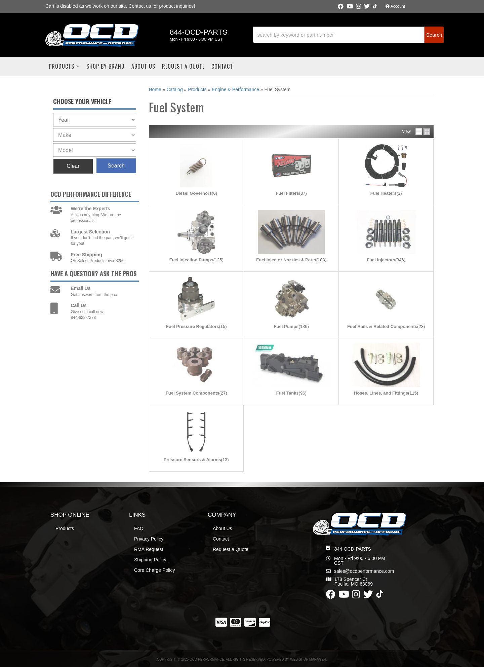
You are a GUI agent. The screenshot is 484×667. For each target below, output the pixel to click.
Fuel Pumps (286, 326)
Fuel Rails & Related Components (382, 326)
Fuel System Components (192, 393)
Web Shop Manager (308, 659)
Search (116, 166)
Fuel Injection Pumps (191, 259)
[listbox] (94, 119)
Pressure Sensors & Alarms (192, 459)
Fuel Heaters (383, 193)
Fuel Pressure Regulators (192, 326)
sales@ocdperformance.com (364, 571)
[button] (348, 35)
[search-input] (339, 35)
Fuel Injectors (381, 259)
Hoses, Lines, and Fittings (381, 393)
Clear (73, 166)
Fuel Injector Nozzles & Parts (286, 259)
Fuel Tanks (287, 393)
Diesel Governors (193, 193)
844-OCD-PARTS (352, 549)
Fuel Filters (287, 193)
